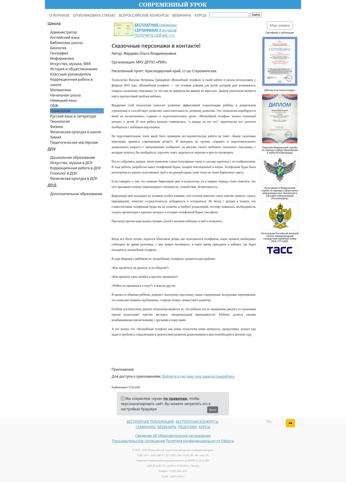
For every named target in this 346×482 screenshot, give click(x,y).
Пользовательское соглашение (138, 440)
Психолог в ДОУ (63, 173)
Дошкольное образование (72, 157)
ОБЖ (54, 105)
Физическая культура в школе (75, 131)
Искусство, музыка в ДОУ (71, 162)
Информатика (62, 58)
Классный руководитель (70, 74)
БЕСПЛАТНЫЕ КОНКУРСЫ (197, 421)
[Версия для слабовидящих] (290, 423)
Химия (55, 137)
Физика (56, 126)
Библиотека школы (66, 42)
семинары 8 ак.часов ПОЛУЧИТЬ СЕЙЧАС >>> (156, 30)
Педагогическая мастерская (74, 142)
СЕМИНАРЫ (146, 426)
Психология (60, 110)
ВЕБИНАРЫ (181, 15)
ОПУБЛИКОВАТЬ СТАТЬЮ (94, 15)
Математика (60, 89)
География (59, 53)
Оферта (227, 440)
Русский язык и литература (73, 116)
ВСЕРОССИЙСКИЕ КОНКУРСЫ (144, 15)
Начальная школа (65, 95)
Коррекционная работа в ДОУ (75, 168)
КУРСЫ (200, 15)
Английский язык (64, 37)
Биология (58, 47)
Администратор (63, 32)
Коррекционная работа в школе (71, 82)
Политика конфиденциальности (193, 440)
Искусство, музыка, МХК (70, 63)
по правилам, (175, 398)
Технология (60, 121)
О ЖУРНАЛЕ (59, 15)
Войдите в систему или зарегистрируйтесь (198, 376)
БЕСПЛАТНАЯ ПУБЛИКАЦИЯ (150, 421)
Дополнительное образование (76, 193)
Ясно (212, 410)
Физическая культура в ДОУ (73, 178)
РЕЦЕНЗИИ (187, 426)
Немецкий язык (63, 100)
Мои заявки (280, 25)
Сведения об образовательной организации (173, 435)
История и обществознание (73, 68)
